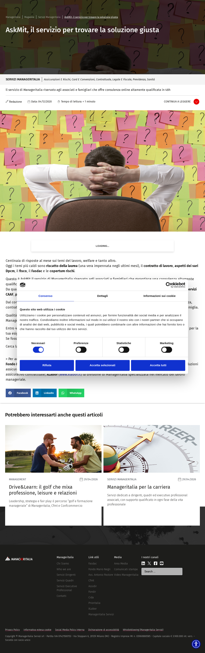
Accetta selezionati (102, 365)
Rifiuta (46, 365)
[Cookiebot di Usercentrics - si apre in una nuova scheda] (168, 285)
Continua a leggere (177, 101)
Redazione (15, 101)
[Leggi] (53, 475)
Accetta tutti (158, 365)
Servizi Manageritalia (49, 17)
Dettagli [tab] (102, 295)
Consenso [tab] (45, 295)
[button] (18, 393)
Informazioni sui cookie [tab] (160, 295)
